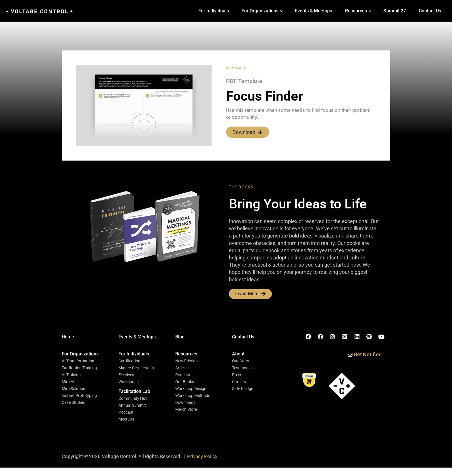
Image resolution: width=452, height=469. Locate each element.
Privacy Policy (202, 458)
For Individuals (213, 11)
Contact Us (430, 11)
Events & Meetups (313, 11)
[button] (80, 354)
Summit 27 (394, 11)
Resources (356, 11)
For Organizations (260, 11)
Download (247, 132)
